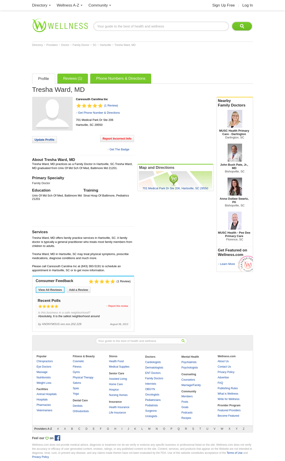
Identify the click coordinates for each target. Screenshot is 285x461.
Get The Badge (119, 149)
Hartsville (106, 45)
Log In (247, 5)
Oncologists (152, 394)
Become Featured (228, 415)
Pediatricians (153, 400)
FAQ (220, 382)
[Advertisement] (114, 59)
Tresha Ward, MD (125, 45)
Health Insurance (119, 407)
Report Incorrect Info (117, 138)
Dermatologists (154, 367)
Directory (39, 5)
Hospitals (42, 399)
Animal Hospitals (47, 394)
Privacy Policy (226, 372)
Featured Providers (229, 410)
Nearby (235, 103)
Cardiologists (153, 362)
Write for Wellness (229, 399)
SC (95, 45)
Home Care (116, 384)
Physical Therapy (83, 377)
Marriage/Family (191, 385)
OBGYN (150, 389)
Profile (43, 79)
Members (187, 396)
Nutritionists (44, 377)
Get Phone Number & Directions (99, 112)
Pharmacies (44, 405)
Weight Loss (44, 382)
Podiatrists (151, 405)
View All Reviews (50, 290)
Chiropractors (45, 361)
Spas (76, 388)
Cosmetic (78, 361)
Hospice (114, 389)
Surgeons (151, 410)
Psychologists (190, 367)
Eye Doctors (44, 366)
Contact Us (224, 366)
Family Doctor (81, 45)
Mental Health (190, 356)
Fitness (77, 366)
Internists (150, 383)
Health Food (116, 361)
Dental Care (80, 400)
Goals (185, 407)
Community (98, 5)
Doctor (65, 45)
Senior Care (116, 373)
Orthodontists (81, 411)
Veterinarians (44, 410)
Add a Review (78, 290)
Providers (52, 45)
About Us (223, 361)
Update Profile (44, 139)
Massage (42, 372)
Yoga (76, 393)
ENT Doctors (153, 373)
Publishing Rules (228, 388)
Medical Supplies (119, 366)
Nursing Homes (118, 395)
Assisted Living (118, 378)
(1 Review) (111, 105)
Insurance (115, 401)
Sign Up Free (223, 5)
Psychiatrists (189, 362)
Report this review (118, 306)
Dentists (78, 405)
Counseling (189, 374)
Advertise (223, 377)
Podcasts (187, 412)
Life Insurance (117, 412)
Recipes (186, 418)
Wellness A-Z (68, 5)
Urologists (151, 416)
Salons (77, 382)
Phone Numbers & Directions (120, 78)
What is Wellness (228, 393)
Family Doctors (154, 378)
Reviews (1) (72, 78)
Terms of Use (234, 452)
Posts (185, 401)
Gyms (76, 372)
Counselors (188, 379)
